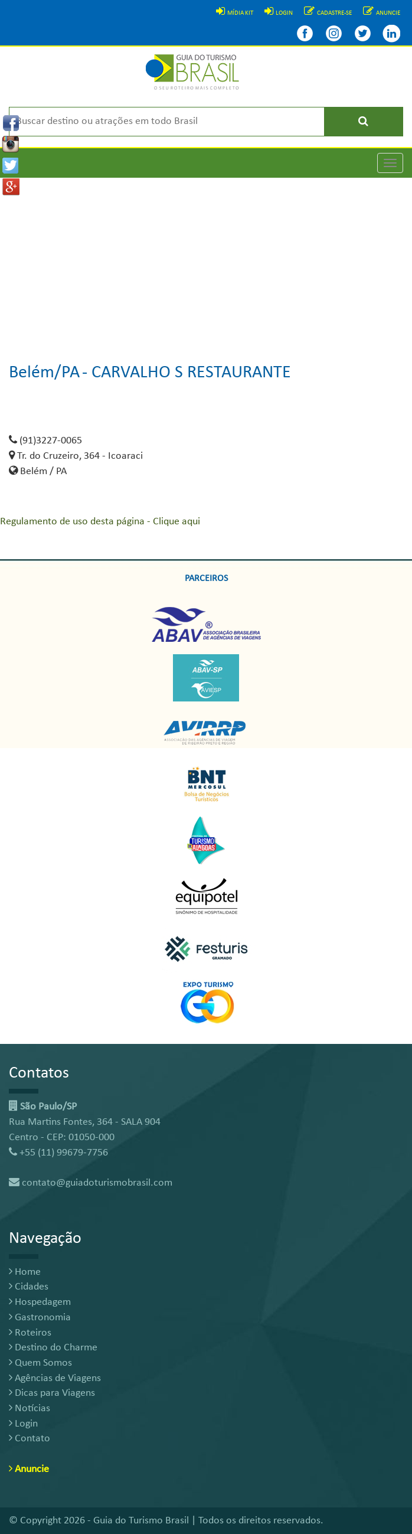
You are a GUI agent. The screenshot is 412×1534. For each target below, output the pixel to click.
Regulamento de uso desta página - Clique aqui (100, 521)
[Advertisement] (206, 260)
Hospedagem (40, 1302)
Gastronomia (40, 1317)
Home (25, 1272)
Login (23, 1423)
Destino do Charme (53, 1347)
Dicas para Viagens (52, 1393)
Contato (29, 1438)
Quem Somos (40, 1363)
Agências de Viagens (55, 1378)
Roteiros (30, 1333)
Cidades (28, 1287)
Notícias (29, 1408)
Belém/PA (44, 373)
